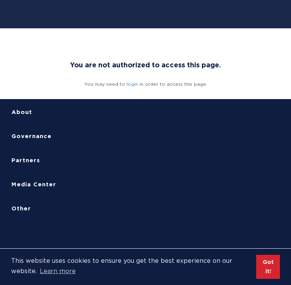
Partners (25, 160)
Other (21, 208)
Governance (31, 136)
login (132, 84)
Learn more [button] (58, 271)
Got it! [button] (268, 266)
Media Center (33, 184)
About (21, 112)
